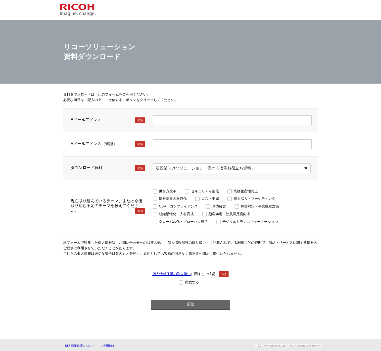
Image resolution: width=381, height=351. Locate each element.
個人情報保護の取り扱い (171, 274)
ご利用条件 (108, 346)
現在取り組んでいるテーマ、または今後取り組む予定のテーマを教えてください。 (108, 206)
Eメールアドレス (108, 120)
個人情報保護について (80, 346)
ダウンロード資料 (108, 168)
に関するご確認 (190, 274)
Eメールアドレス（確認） (108, 144)
